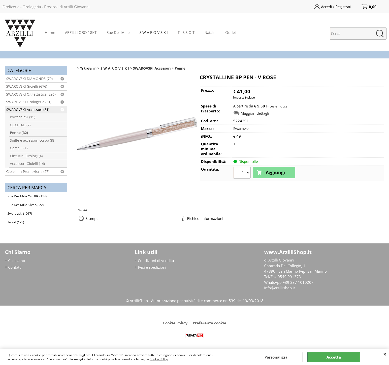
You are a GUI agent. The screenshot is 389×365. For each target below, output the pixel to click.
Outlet (230, 32)
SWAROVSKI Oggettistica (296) (31, 94)
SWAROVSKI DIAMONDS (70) (29, 79)
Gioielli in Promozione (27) (27, 171)
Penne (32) (19, 132)
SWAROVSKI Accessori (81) (27, 109)
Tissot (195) (15, 222)
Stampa (92, 218)
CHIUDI (385, 354)
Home (50, 32)
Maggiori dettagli (255, 113)
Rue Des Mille (118, 32)
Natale (209, 32)
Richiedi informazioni (205, 218)
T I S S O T (186, 32)
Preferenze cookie (209, 322)
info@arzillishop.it (279, 288)
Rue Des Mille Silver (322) (25, 205)
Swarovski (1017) (19, 213)
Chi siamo (16, 260)
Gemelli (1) (19, 148)
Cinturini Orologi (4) (26, 156)
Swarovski (242, 128)
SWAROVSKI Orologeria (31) (28, 102)
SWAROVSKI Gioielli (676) (26, 86)
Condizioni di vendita (156, 260)
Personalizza (276, 357)
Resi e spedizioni (152, 267)
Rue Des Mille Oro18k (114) (27, 196)
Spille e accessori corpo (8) (32, 140)
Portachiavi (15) (22, 117)
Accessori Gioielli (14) (27, 163)
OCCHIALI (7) (20, 125)
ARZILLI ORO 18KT (81, 32)
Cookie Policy (159, 359)
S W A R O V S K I (153, 32)
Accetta (333, 357)
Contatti (15, 267)
